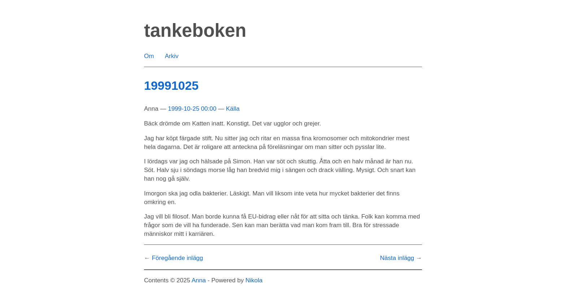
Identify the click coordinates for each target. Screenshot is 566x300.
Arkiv (172, 56)
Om (149, 56)
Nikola (253, 280)
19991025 (171, 85)
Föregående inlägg (177, 258)
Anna (199, 280)
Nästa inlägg (397, 258)
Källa (233, 108)
